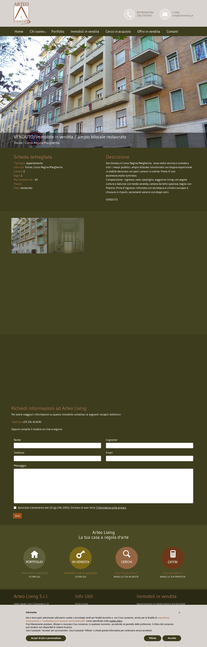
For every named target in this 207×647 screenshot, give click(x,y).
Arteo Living (81, 603)
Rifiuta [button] (152, 638)
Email (110, 452)
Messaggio (20, 465)
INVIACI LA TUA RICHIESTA (126, 576)
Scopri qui (80, 576)
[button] (179, 612)
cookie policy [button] (115, 621)
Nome (18, 439)
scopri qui (34, 576)
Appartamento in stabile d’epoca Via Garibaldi (161, 603)
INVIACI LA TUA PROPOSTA (172, 576)
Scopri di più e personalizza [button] (46, 638)
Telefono (20, 452)
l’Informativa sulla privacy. (111, 507)
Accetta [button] (172, 638)
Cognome (112, 439)
